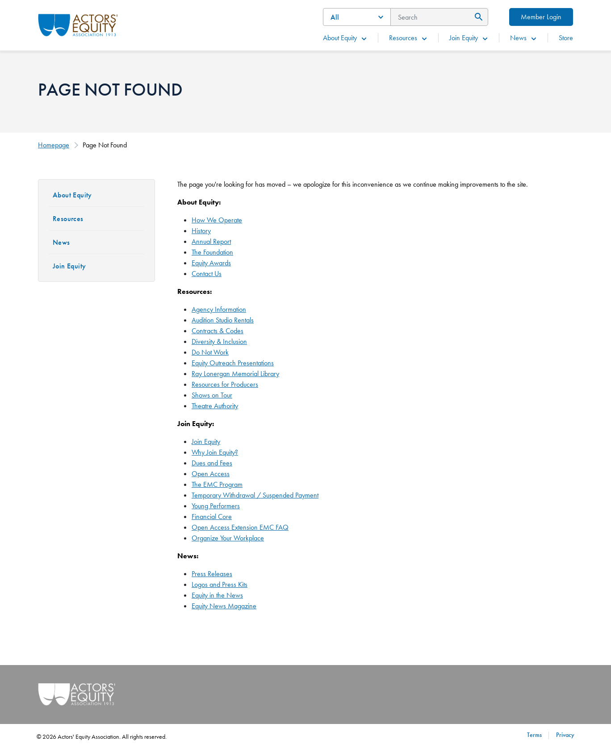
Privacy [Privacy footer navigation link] (565, 735)
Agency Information (219, 309)
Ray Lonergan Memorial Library (235, 373)
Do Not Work (210, 352)
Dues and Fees (212, 463)
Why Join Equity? (215, 452)
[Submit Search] (477, 17)
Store (566, 37)
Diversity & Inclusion (219, 341)
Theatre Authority (215, 405)
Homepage (53, 145)
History (201, 230)
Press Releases (212, 573)
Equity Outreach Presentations (233, 363)
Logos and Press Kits (219, 584)
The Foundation (212, 252)
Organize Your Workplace (228, 538)
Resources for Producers (225, 384)
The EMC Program (217, 484)
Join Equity (469, 37)
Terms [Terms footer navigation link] (534, 735)
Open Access (211, 473)
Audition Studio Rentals (223, 320)
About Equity (345, 37)
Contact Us (207, 273)
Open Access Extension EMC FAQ (240, 527)
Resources (408, 37)
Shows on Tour (212, 395)
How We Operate (217, 220)
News (523, 37)
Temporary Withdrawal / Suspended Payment (255, 495)
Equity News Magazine (224, 606)
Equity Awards (211, 263)
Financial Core (212, 516)
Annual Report (211, 241)
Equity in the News (217, 595)
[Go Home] (78, 24)
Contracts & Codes (217, 330)
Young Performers (216, 505)
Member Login (541, 16)
